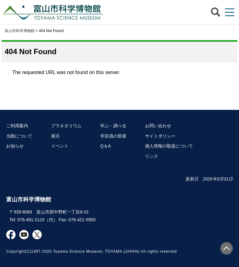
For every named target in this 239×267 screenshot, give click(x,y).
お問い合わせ (158, 125)
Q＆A (105, 145)
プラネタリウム (66, 125)
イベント (59, 145)
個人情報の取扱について (169, 145)
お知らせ (15, 145)
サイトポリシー (160, 136)
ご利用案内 (17, 125)
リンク (151, 156)
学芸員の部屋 (113, 136)
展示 (55, 136)
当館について (19, 136)
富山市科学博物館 (54, 12)
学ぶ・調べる (113, 125)
